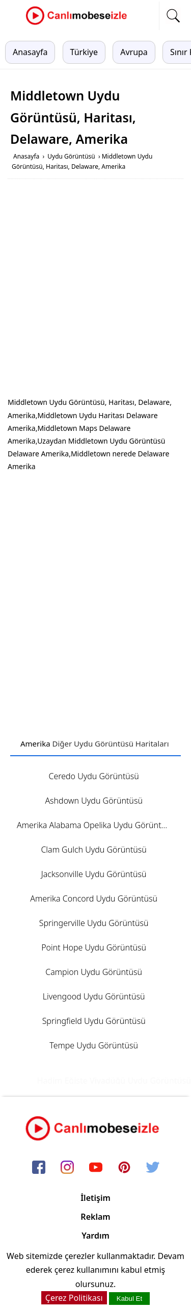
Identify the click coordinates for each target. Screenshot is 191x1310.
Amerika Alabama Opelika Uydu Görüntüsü (96, 825)
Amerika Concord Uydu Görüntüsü (93, 898)
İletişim (95, 1197)
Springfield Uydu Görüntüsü (94, 1020)
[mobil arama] (173, 16)
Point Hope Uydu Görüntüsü (93, 947)
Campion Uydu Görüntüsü (93, 972)
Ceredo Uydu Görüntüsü (93, 776)
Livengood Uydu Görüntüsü (94, 996)
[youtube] (95, 1167)
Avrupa (134, 52)
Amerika (35, 743)
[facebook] (38, 1167)
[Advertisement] (95, 290)
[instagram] (67, 1167)
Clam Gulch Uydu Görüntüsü (93, 849)
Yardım (95, 1235)
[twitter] (152, 1167)
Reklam (95, 1216)
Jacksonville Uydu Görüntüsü (94, 874)
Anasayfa (30, 52)
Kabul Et (129, 1298)
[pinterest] (124, 1167)
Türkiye (84, 52)
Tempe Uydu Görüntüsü (93, 1045)
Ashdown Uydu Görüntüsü (94, 800)
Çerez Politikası (74, 1297)
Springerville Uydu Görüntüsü (94, 923)
